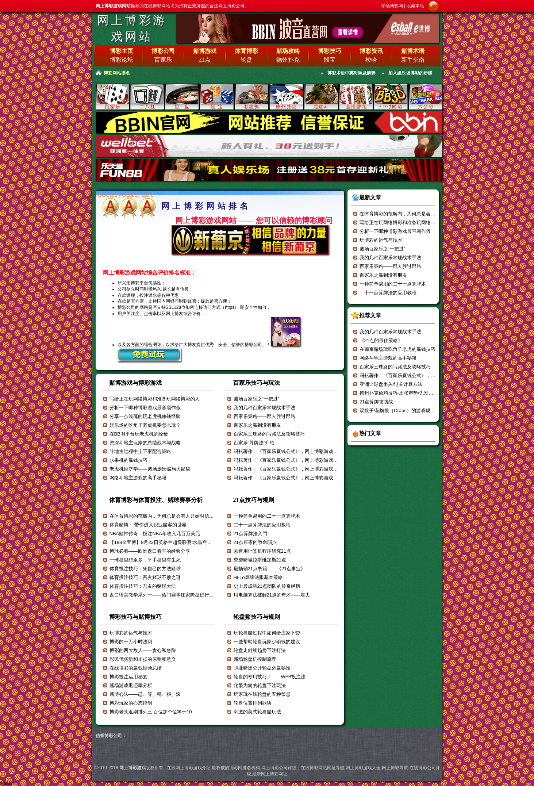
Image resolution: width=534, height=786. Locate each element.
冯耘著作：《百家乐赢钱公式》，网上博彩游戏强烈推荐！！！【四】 (307, 477)
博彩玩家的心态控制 (131, 703)
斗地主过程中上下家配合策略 (140, 451)
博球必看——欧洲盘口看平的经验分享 (150, 551)
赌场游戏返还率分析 (131, 685)
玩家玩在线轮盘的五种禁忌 (262, 694)
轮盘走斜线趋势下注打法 (260, 650)
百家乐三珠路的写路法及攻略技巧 (269, 434)
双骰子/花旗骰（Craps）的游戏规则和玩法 (404, 410)
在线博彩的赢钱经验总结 (136, 668)
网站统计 (7, 783)
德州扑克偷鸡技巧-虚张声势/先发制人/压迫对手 (409, 393)
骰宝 (329, 60)
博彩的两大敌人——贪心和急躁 (143, 650)
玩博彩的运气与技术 (131, 633)
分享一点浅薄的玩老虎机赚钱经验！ (147, 416)
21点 (205, 60)
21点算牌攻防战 (376, 401)
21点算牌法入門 (250, 533)
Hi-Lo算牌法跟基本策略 (258, 577)
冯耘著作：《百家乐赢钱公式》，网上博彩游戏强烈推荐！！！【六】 (307, 460)
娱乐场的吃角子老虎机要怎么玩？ (145, 425)
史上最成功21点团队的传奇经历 (267, 586)
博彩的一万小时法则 (131, 641)
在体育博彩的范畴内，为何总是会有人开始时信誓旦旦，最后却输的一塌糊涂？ (193, 516)
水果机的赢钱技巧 (128, 460)
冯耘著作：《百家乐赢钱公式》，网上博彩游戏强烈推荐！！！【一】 (433, 375)
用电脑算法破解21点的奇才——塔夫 (272, 595)
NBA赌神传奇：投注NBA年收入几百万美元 (155, 533)
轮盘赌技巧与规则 (256, 617)
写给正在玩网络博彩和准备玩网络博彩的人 (155, 399)
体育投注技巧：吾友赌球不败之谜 (145, 577)
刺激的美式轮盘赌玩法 (257, 711)
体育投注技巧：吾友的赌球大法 (143, 586)
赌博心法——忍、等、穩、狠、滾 (145, 694)
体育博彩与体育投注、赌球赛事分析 (156, 500)
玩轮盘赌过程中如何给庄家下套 (267, 633)
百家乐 (163, 60)
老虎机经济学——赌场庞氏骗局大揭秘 (150, 469)
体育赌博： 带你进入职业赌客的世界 (148, 525)
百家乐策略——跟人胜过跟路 (264, 416)
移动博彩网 (392, 5)
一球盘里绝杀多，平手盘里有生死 (145, 560)
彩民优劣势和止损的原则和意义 (143, 659)
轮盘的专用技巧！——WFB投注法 (270, 676)
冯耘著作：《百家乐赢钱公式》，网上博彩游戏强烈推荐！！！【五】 (307, 469)
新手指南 (412, 60)
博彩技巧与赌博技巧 (135, 617)
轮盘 (246, 60)
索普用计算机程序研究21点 (262, 551)
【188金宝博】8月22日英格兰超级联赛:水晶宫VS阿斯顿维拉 (173, 542)
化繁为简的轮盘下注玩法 (260, 685)
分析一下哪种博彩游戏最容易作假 (145, 407)
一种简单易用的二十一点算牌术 (267, 516)
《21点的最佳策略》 (381, 340)
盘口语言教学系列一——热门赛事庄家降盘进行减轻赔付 (169, 595)
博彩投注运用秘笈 (128, 676)
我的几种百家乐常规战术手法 (264, 407)
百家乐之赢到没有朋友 (257, 425)
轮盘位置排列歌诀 (253, 703)
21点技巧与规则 (253, 500)
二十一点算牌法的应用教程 (262, 525)
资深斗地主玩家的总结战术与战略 (145, 442)
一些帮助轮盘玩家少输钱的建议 (267, 641)
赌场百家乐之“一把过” (257, 399)
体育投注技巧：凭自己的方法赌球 (145, 568)
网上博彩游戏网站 (132, 28)
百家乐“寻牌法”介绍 (254, 442)
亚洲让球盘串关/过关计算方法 (391, 384)
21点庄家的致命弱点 (255, 542)
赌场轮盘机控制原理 (255, 659)
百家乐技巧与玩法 (256, 383)
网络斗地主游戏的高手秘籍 (138, 477)
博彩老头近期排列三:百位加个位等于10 (151, 711)
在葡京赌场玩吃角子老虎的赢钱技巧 (397, 349)
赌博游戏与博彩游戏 (135, 383)
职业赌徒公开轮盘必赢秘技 (262, 668)
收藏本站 (415, 5)
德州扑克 (288, 60)
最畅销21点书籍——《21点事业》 (270, 568)
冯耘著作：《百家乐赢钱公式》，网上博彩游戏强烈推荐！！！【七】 (307, 451)
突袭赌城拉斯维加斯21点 (260, 560)
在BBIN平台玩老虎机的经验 (139, 434)
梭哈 (371, 60)
